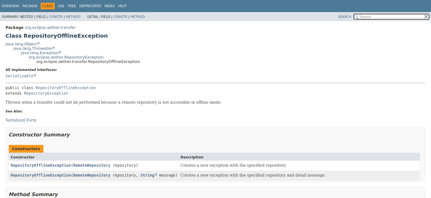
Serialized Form (21, 120)
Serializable (19, 76)
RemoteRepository (91, 165)
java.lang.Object (21, 44)
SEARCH (345, 17)
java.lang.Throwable (32, 48)
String (147, 175)
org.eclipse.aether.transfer (50, 27)
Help (122, 6)
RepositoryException (46, 93)
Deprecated (90, 6)
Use (61, 6)
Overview (10, 6)
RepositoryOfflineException (66, 88)
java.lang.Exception (40, 53)
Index (109, 6)
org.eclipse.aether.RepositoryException (66, 57)
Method (73, 17)
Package (30, 6)
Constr (56, 17)
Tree (72, 6)
